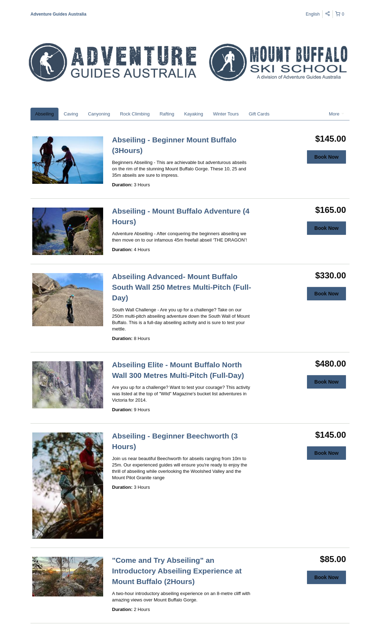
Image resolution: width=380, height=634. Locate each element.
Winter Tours (226, 114)
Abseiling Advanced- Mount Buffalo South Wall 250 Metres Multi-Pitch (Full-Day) (181, 287)
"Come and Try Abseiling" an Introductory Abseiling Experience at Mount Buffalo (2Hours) (177, 570)
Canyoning (99, 114)
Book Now (326, 157)
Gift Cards (259, 114)
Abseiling (44, 114)
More (336, 114)
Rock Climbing (135, 114)
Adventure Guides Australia (58, 14)
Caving (71, 114)
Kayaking (193, 114)
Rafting (167, 114)
